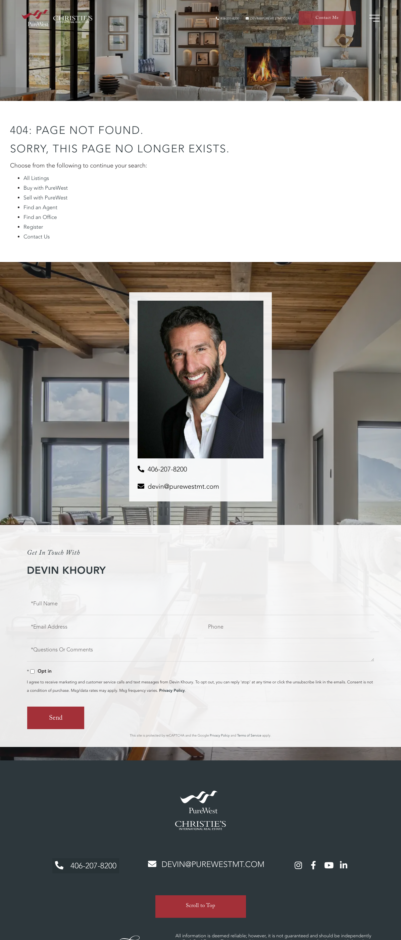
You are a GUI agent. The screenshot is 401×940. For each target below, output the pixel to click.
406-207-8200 (212, 20)
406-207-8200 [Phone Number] (83, 864)
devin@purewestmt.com (262, 20)
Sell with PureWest (45, 197)
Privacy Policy (172, 690)
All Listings (36, 178)
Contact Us (36, 236)
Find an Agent (40, 207)
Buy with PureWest (45, 188)
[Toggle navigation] (372, 20)
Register (33, 227)
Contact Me (326, 20)
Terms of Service (249, 735)
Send (55, 718)
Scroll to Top (200, 902)
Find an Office (40, 217)
